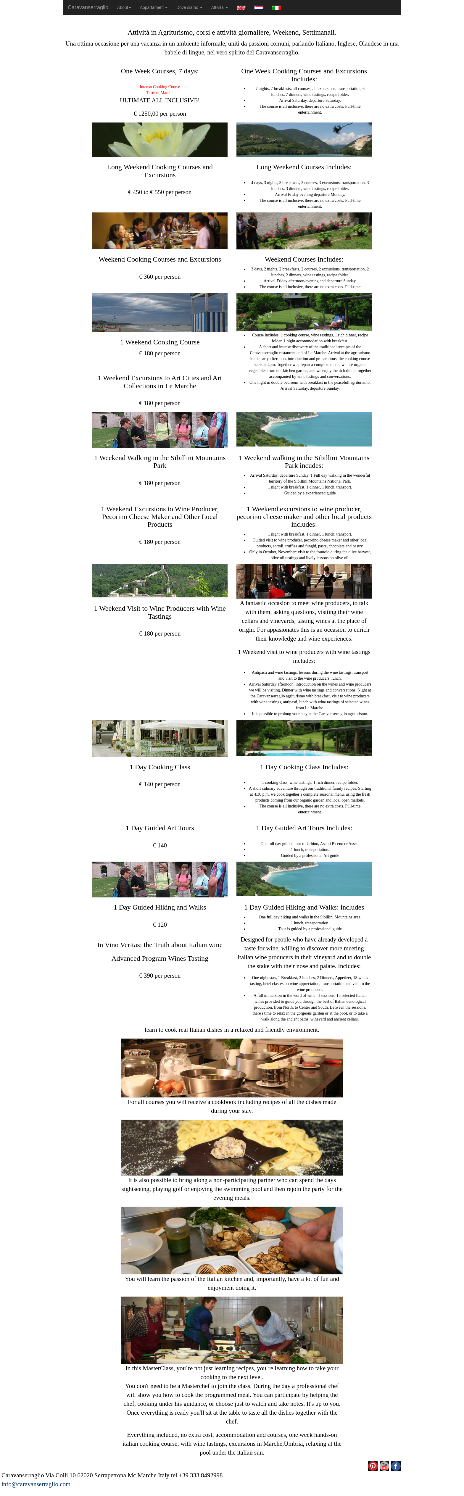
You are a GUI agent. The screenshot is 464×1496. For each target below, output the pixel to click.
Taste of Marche (159, 93)
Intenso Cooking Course (160, 87)
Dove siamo (189, 7)
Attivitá (219, 7)
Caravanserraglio (88, 7)
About (124, 7)
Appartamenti (153, 7)
